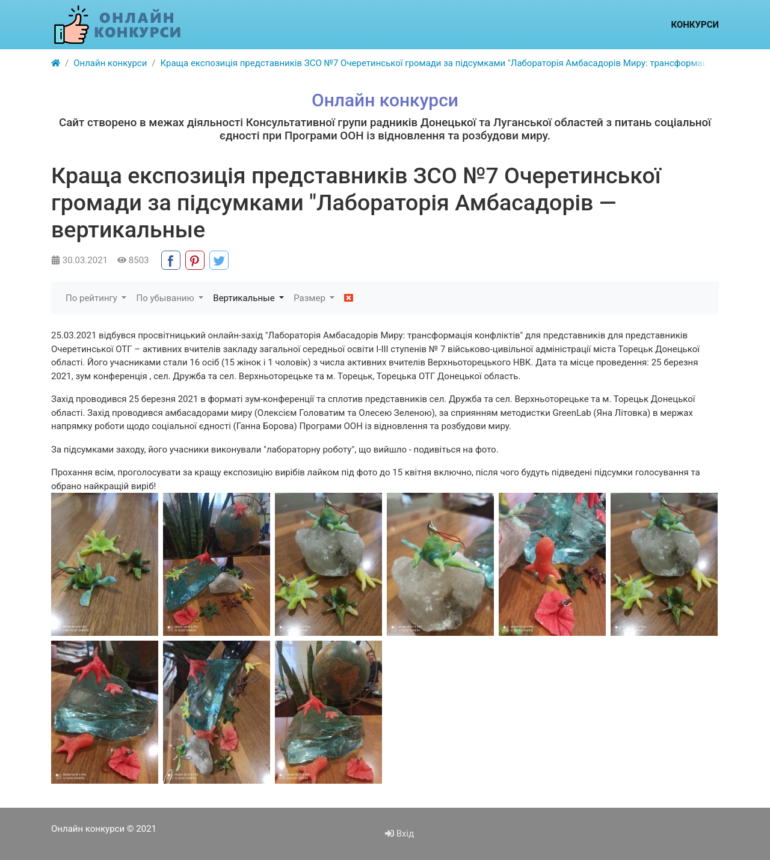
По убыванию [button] (166, 298)
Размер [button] (310, 298)
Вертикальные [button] (245, 298)
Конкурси (695, 24)
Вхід (399, 833)
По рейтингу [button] (93, 298)
